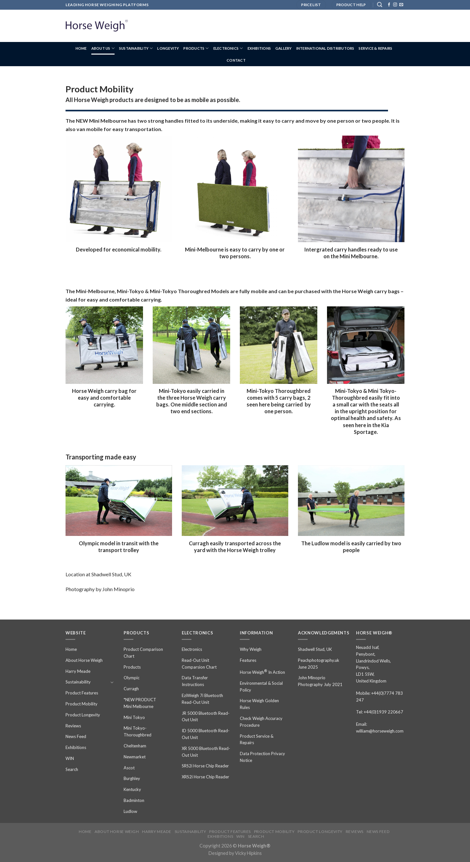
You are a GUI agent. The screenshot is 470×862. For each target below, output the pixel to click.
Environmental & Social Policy (261, 687)
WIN (70, 758)
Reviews (73, 725)
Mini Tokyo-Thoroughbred (137, 731)
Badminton (134, 800)
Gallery (283, 48)
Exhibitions (259, 48)
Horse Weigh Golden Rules (259, 704)
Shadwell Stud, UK (315, 649)
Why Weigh (250, 649)
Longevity (168, 48)
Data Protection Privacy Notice (262, 757)
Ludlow (130, 811)
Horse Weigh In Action (262, 672)
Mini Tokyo (134, 717)
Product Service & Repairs (256, 739)
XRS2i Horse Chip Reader (205, 776)
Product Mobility (81, 703)
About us (103, 48)
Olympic (131, 677)
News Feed (76, 736)
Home (81, 48)
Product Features (82, 692)
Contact (236, 60)
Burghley (132, 778)
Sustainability (136, 48)
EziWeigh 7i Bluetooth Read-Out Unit (202, 699)
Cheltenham (135, 745)
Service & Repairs (375, 48)
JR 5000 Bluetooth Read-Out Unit (206, 717)
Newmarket (135, 756)
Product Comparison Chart (143, 653)
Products (196, 48)
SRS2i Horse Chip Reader (205, 765)
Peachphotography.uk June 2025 (318, 664)
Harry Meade (78, 671)
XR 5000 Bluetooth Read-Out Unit (206, 752)
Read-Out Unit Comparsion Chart (199, 664)
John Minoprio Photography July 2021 (320, 681)
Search (72, 769)
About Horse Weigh (84, 660)
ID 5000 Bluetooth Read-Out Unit (206, 734)
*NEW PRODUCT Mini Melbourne (140, 703)
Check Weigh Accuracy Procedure (261, 722)
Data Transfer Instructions (195, 681)
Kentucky (132, 789)
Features (248, 660)
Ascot (129, 767)
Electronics (228, 48)
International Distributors (325, 48)
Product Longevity (83, 714)
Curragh (131, 688)
